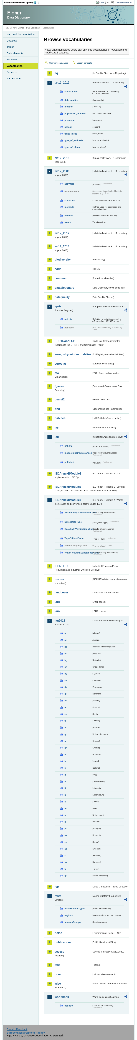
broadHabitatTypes (74, 908)
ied (57, 436)
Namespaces (14, 78)
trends (67, 222)
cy (65, 673)
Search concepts (84, 63)
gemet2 (60, 399)
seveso (59, 951)
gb (65, 734)
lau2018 (60, 620)
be (65, 653)
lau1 (57, 601)
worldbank (62, 996)
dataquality (62, 297)
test (57, 964)
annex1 (68, 445)
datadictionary (64, 287)
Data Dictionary (33, 28)
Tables (10, 46)
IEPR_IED (61, 566)
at (65, 640)
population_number (75, 113)
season (68, 127)
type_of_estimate (73, 140)
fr (65, 727)
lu (65, 795)
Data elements (15, 53)
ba (65, 646)
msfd (58, 895)
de (65, 687)
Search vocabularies (58, 63)
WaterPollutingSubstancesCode (77, 552)
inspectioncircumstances (77, 453)
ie (65, 761)
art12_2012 (62, 82)
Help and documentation (20, 34)
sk (65, 862)
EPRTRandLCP (65, 341)
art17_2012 (62, 233)
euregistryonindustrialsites (73, 354)
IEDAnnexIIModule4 (68, 499)
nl (65, 815)
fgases (59, 386)
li (65, 781)
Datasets (12, 40)
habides (60, 418)
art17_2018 (62, 246)
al (65, 633)
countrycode (71, 91)
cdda (58, 269)
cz (65, 680)
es (65, 714)
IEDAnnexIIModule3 (68, 486)
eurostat (60, 363)
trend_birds (70, 133)
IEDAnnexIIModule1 (68, 473)
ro (65, 835)
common (61, 278)
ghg (57, 408)
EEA (21, 2)
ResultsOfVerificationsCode (77, 529)
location (68, 106)
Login (101, 2)
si (65, 855)
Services (11, 72)
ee (65, 700)
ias (57, 427)
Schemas (12, 59)
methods (69, 207)
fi (65, 720)
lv (65, 801)
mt (65, 808)
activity (68, 319)
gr (65, 741)
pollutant (69, 462)
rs (65, 842)
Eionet (21, 28)
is (65, 768)
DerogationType (73, 522)
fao (57, 373)
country (68, 1005)
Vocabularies (14, 66)
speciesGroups (72, 922)
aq (56, 73)
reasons (68, 215)
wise (58, 983)
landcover (61, 592)
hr (65, 747)
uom (58, 974)
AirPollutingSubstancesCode (77, 512)
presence (69, 120)
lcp (57, 886)
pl (65, 821)
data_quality (71, 100)
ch (65, 667)
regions (68, 915)
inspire (59, 579)
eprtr (58, 306)
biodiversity (63, 259)
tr (65, 869)
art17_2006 (62, 171)
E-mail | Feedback (17, 1029)
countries (69, 200)
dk (65, 694)
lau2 (57, 611)
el (65, 707)
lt (65, 788)
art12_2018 (62, 157)
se (65, 849)
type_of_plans (72, 147)
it (65, 774)
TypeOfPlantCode (73, 538)
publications (63, 942)
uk (65, 875)
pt (65, 828)
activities (69, 183)
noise (58, 933)
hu (65, 754)
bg (65, 660)
